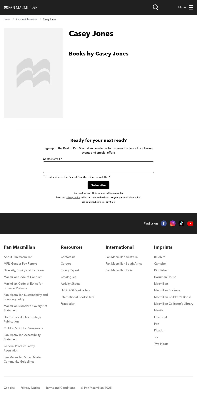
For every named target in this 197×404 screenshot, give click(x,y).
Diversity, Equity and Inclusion (24, 270)
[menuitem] (26, 258)
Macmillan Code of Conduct (22, 277)
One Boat (160, 317)
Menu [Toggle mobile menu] (185, 7)
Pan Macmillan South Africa (124, 263)
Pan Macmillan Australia (122, 257)
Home (7, 19)
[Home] (21, 7)
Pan (156, 324)
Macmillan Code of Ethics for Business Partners (23, 286)
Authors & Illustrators (26, 19)
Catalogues (68, 277)
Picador (159, 330)
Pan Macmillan (19, 247)
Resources (72, 247)
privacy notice (73, 197)
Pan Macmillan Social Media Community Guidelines (22, 359)
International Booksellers (77, 297)
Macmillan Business (167, 290)
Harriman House (165, 277)
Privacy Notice (30, 388)
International (120, 247)
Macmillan (161, 283)
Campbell (160, 263)
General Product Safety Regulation (19, 348)
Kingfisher (161, 270)
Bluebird (160, 257)
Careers (66, 263)
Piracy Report (70, 270)
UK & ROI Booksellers (75, 290)
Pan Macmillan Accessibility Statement (22, 337)
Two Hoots (161, 344)
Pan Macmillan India (119, 270)
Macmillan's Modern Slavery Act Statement (25, 308)
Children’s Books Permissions (23, 328)
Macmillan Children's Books (172, 297)
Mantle (158, 310)
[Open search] (156, 7)
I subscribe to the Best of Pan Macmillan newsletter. (76, 177)
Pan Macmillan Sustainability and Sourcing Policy (26, 297)
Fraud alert (68, 303)
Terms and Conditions (60, 388)
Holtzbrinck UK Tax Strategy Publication (22, 319)
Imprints (163, 247)
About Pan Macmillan (18, 257)
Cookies (9, 388)
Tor (156, 337)
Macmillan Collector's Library (173, 303)
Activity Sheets (70, 283)
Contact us (68, 257)
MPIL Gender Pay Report (20, 263)
